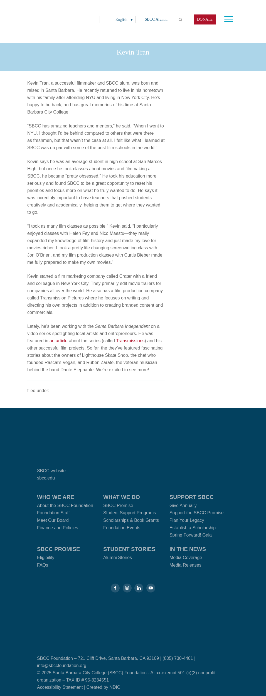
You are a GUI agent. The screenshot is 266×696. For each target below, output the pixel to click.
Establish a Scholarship (192, 527)
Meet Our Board (53, 520)
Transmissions (130, 340)
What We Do (121, 497)
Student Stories (129, 549)
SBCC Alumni (156, 19)
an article (59, 340)
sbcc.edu (46, 478)
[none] (118, 19)
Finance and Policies (57, 527)
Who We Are (55, 497)
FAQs (42, 565)
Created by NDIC (103, 687)
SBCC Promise (118, 505)
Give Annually (183, 505)
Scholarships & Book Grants (131, 520)
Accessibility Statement (60, 687)
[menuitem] (118, 19)
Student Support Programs (129, 512)
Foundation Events (121, 527)
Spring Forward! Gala (190, 535)
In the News (187, 549)
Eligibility (45, 557)
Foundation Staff (53, 512)
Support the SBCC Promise (196, 512)
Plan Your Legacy (186, 520)
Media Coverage (185, 557)
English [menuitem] (121, 19)
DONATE (205, 19)
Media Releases (185, 565)
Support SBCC (191, 497)
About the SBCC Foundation (65, 505)
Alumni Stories (117, 557)
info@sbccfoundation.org (61, 665)
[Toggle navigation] (228, 19)
